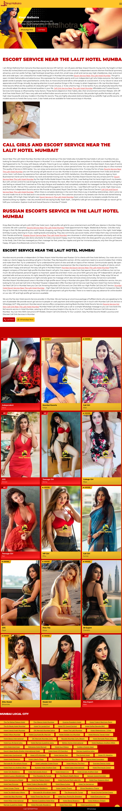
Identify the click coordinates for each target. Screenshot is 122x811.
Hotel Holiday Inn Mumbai (69, 735)
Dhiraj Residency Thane (89, 788)
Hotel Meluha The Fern (76, 763)
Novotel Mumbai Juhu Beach (73, 739)
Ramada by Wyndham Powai (15, 763)
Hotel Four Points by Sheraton (70, 797)
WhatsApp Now (27, 30)
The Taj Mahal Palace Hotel (14, 722)
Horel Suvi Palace (62, 747)
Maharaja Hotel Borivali (37, 747)
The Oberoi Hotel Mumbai (43, 722)
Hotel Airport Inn (62, 772)
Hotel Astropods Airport (37, 772)
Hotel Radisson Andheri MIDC (103, 743)
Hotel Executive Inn (98, 797)
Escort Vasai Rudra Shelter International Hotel (22, 751)
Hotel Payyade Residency (41, 805)
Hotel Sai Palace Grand (40, 780)
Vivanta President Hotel (72, 722)
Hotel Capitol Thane (64, 788)
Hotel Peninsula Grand (102, 768)
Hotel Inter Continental (13, 755)
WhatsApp (91, 809)
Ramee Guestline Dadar (13, 805)
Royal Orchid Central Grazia (102, 792)
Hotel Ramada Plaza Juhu (103, 739)
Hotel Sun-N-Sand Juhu (13, 743)
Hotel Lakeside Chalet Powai (46, 763)
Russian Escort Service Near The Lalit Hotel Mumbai (45, 235)
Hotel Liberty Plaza (36, 759)
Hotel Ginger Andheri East (87, 772)
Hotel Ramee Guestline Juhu (42, 743)
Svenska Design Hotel (101, 763)
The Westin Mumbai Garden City (65, 759)
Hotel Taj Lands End (42, 726)
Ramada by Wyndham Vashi (44, 792)
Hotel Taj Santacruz (86, 784)
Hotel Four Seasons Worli (99, 780)
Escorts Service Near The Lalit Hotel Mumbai (45, 228)
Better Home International (72, 743)
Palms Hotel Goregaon (95, 759)
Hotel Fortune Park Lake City (69, 780)
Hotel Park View (66, 805)
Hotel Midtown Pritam (97, 801)
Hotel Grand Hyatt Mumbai (14, 730)
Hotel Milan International (14, 801)
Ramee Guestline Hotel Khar (43, 801)
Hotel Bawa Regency (71, 801)
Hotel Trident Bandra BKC (37, 784)
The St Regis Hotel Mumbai (14, 726)
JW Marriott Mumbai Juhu (42, 739)
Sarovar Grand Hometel (96, 776)
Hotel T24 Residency (12, 772)
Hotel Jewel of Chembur (58, 751)
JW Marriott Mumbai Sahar (44, 730)
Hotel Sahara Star (61, 755)
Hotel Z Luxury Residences (14, 776)
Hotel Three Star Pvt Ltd (40, 797)
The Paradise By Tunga (42, 776)
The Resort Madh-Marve (69, 776)
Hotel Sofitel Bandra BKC (95, 726)
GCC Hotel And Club (12, 747)
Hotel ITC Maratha (105, 755)
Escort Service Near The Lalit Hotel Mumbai (92, 76)
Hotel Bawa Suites (63, 784)
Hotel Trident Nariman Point (101, 722)
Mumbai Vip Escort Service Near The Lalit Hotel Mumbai (85, 268)
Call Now (41, 30)
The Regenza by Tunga (74, 792)
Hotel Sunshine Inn (88, 805)
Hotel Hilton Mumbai (12, 735)
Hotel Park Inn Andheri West (15, 768)
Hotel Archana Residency (38, 788)
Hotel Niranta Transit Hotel (99, 735)
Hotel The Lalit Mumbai (73, 730)
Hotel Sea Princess (11, 784)
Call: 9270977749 (30, 809)
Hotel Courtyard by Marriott (40, 735)
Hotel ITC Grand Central (67, 726)
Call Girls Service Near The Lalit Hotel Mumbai (73, 88)
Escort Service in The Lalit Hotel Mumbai (57, 197)
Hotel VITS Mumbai (38, 755)
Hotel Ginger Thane (11, 788)
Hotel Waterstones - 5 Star (101, 730)
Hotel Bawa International (14, 739)
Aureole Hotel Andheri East (45, 768)
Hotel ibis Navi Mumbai (13, 797)
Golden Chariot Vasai (85, 747)
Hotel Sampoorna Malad (13, 780)
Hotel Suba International (74, 768)
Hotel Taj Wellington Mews (14, 792)
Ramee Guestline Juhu (85, 751)
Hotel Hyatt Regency (12, 759)
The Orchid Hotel (83, 755)
